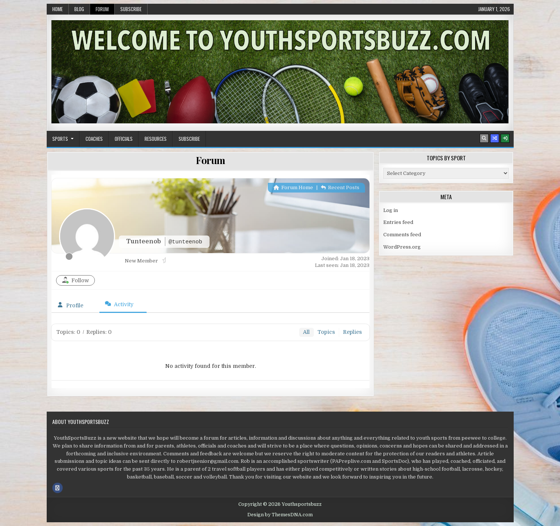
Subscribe (131, 9)
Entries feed (398, 222)
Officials (124, 138)
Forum (102, 9)
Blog (79, 9)
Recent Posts (340, 187)
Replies (352, 332)
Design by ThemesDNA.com (280, 514)
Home (57, 9)
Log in (390, 210)
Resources (156, 138)
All (306, 332)
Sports (60, 138)
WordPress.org (402, 247)
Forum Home (293, 187)
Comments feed (402, 234)
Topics (326, 332)
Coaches (94, 138)
